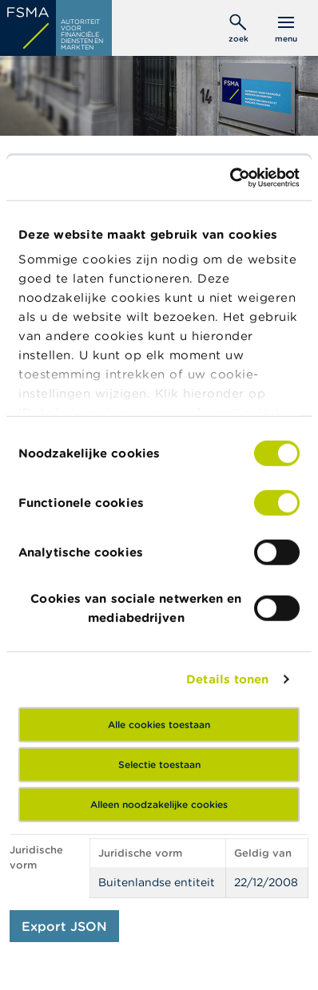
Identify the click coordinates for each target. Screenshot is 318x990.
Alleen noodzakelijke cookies (159, 804)
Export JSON (64, 926)
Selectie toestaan (159, 764)
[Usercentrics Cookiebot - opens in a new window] (230, 178)
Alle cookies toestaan (159, 724)
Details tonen (227, 679)
